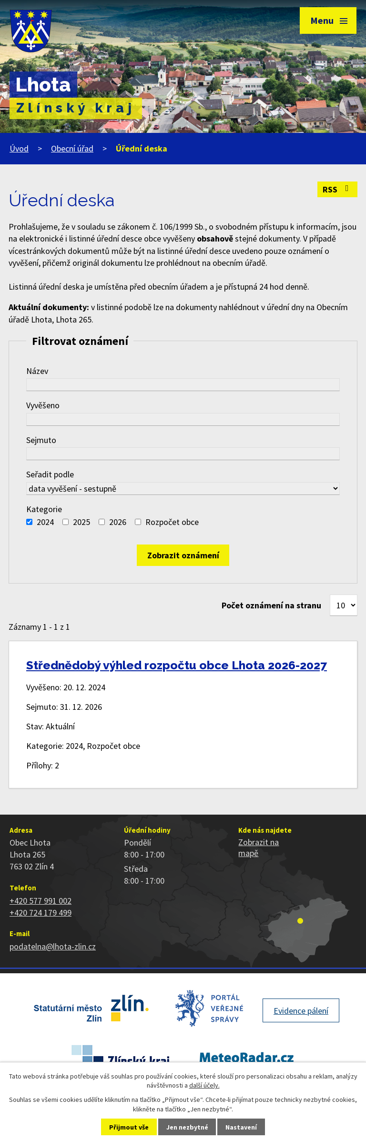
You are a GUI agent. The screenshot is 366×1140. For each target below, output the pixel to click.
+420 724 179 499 (40, 912)
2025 (81, 521)
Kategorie (44, 509)
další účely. (204, 1085)
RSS (338, 189)
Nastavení (241, 1127)
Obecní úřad (72, 148)
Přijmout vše (129, 1127)
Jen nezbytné (187, 1127)
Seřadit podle (50, 474)
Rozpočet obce (172, 521)
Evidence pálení (301, 1010)
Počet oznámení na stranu (271, 605)
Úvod (19, 148)
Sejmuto (41, 439)
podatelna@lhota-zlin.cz (53, 946)
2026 (117, 521)
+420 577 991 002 (40, 900)
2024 (45, 521)
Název (37, 370)
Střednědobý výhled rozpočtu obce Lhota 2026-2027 (176, 665)
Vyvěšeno (43, 405)
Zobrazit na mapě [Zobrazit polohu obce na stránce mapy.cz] (258, 847)
